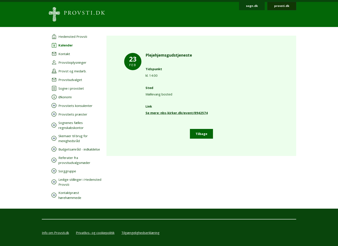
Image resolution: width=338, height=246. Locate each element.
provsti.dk (281, 6)
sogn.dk (252, 6)
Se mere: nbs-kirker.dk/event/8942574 (177, 113)
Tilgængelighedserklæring (140, 232)
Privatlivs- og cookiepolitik (95, 232)
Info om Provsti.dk (55, 232)
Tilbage (201, 134)
